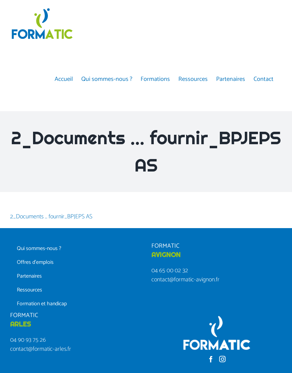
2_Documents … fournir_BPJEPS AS (51, 217)
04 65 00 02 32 (169, 271)
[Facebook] (211, 359)
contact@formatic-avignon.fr (185, 280)
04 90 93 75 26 (28, 340)
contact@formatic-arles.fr (40, 349)
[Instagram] (222, 359)
